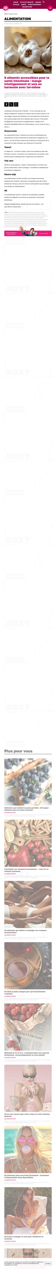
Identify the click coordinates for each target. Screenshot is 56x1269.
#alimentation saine (32, 212)
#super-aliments (39, 217)
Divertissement (34, 4)
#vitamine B (23, 221)
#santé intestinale (13, 212)
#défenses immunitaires (39, 221)
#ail (5, 217)
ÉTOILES (16, 4)
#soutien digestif (20, 225)
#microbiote (41, 212)
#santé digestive (42, 225)
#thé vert (45, 216)
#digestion (18, 214)
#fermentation (23, 216)
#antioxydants (14, 216)
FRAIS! (15, 2)
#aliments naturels (22, 219)
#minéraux (29, 221)
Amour (38, 2)
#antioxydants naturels (10, 223)
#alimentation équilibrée (28, 217)
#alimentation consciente (24, 223)
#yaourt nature (31, 216)
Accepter (48, 1263)
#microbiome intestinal (31, 225)
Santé (23, 4)
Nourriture (27, 7)
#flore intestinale (14, 221)
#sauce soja (18, 217)
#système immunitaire (28, 214)
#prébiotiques (10, 217)
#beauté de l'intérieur (40, 214)
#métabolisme (31, 219)
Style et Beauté (26, 2)
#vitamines (7, 216)
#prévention (34, 223)
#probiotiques (22, 212)
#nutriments (38, 219)
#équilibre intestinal (9, 214)
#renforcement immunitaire (11, 226)
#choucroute (38, 216)
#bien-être (12, 225)
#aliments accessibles (10, 219)
